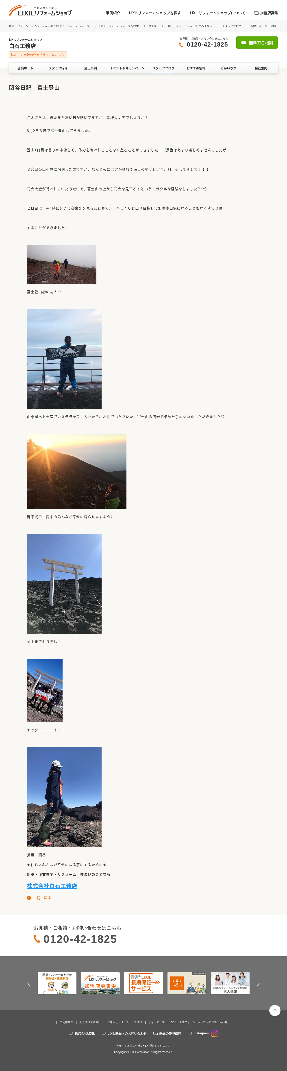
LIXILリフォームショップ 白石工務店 (189, 26)
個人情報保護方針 (90, 1022)
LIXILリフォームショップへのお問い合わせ (201, 1022)
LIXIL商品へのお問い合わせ (127, 1033)
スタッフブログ (231, 26)
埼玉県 (153, 26)
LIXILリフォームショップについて (217, 13)
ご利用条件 (66, 1022)
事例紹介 (113, 13)
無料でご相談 (261, 43)
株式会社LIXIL (85, 1033)
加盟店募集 (269, 13)
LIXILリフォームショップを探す (155, 13)
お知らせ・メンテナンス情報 (124, 1022)
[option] (57, 983)
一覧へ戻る (42, 897)
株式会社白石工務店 (52, 886)
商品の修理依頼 (170, 1033)
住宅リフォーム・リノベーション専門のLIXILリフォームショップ (49, 26)
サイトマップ (156, 1022)
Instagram (206, 1033)
